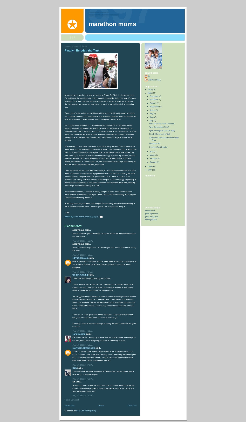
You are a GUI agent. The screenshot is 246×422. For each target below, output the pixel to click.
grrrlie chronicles (151, 217)
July (152, 114)
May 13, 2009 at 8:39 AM (82, 345)
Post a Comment (72, 400)
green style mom (151, 214)
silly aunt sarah (80, 258)
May (152, 121)
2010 (150, 89)
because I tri (150, 211)
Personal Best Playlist (158, 147)
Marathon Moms (112, 24)
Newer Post (69, 406)
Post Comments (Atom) (86, 411)
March (152, 155)
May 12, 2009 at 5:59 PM (82, 241)
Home (101, 406)
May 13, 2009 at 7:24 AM (82, 272)
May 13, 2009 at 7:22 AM (82, 255)
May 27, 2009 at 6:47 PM (82, 396)
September (154, 107)
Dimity (147, 76)
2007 (150, 170)
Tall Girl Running (80, 275)
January (153, 162)
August (153, 110)
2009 (150, 93)
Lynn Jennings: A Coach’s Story (162, 131)
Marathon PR (154, 144)
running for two (151, 220)
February (154, 158)
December (154, 96)
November (154, 100)
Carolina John (79, 334)
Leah (74, 368)
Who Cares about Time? (159, 127)
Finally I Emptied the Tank (159, 134)
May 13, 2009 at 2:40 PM (82, 365)
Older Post (132, 406)
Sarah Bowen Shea (153, 80)
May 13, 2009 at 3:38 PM (82, 379)
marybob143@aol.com (83, 348)
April (152, 152)
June (152, 117)
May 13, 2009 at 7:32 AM (82, 331)
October (153, 103)
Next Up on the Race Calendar (161, 124)
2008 (150, 166)
